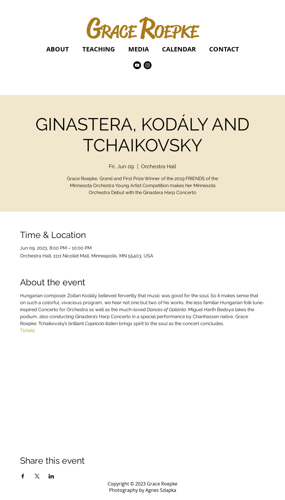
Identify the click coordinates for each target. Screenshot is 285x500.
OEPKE (176, 32)
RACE (118, 32)
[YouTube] (137, 65)
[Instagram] (148, 65)
